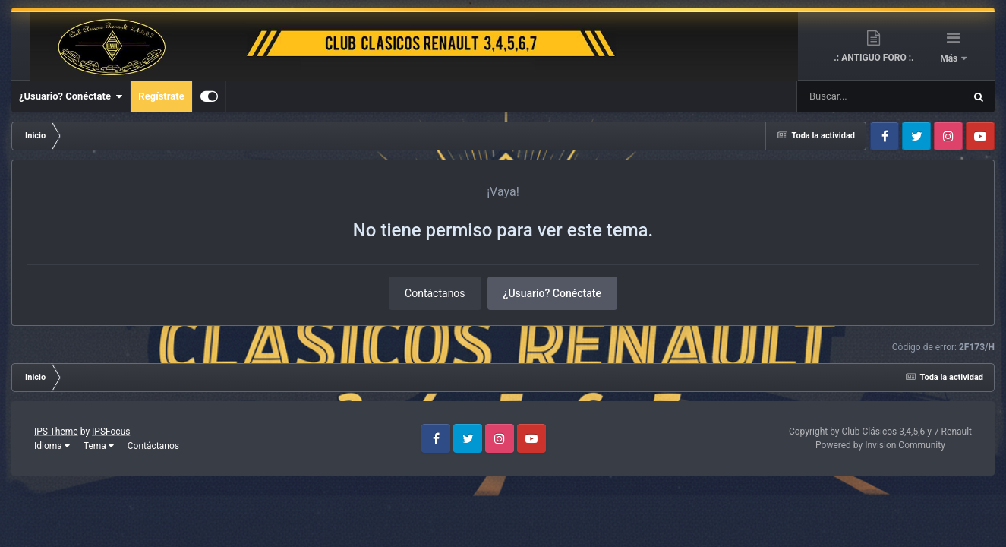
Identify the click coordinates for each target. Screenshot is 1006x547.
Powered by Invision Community (880, 445)
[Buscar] (835, 96)
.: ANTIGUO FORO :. (873, 57)
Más (950, 58)
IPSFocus (111, 431)
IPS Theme (56, 431)
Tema (99, 446)
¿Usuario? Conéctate (70, 96)
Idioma (52, 446)
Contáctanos (435, 293)
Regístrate (161, 96)
